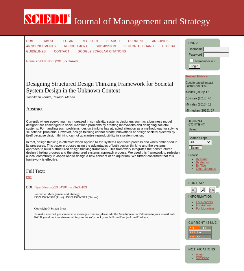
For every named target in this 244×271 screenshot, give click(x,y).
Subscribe (202, 258)
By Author (202, 162)
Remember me (205, 61)
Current (136, 41)
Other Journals (206, 168)
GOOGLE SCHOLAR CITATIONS (102, 51)
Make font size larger (212, 189)
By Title (201, 165)
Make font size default (203, 189)
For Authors (204, 205)
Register (90, 41)
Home (31, 41)
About (49, 41)
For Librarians (205, 208)
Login (68, 41)
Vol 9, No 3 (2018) (51, 61)
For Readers (204, 202)
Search (113, 41)
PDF (29, 177)
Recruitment (75, 46)
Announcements (41, 46)
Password (195, 54)
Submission (106, 46)
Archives (160, 41)
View (199, 255)
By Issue (202, 159)
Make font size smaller (194, 189)
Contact (61, 51)
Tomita (73, 61)
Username (196, 49)
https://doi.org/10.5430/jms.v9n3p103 (60, 187)
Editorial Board (139, 46)
